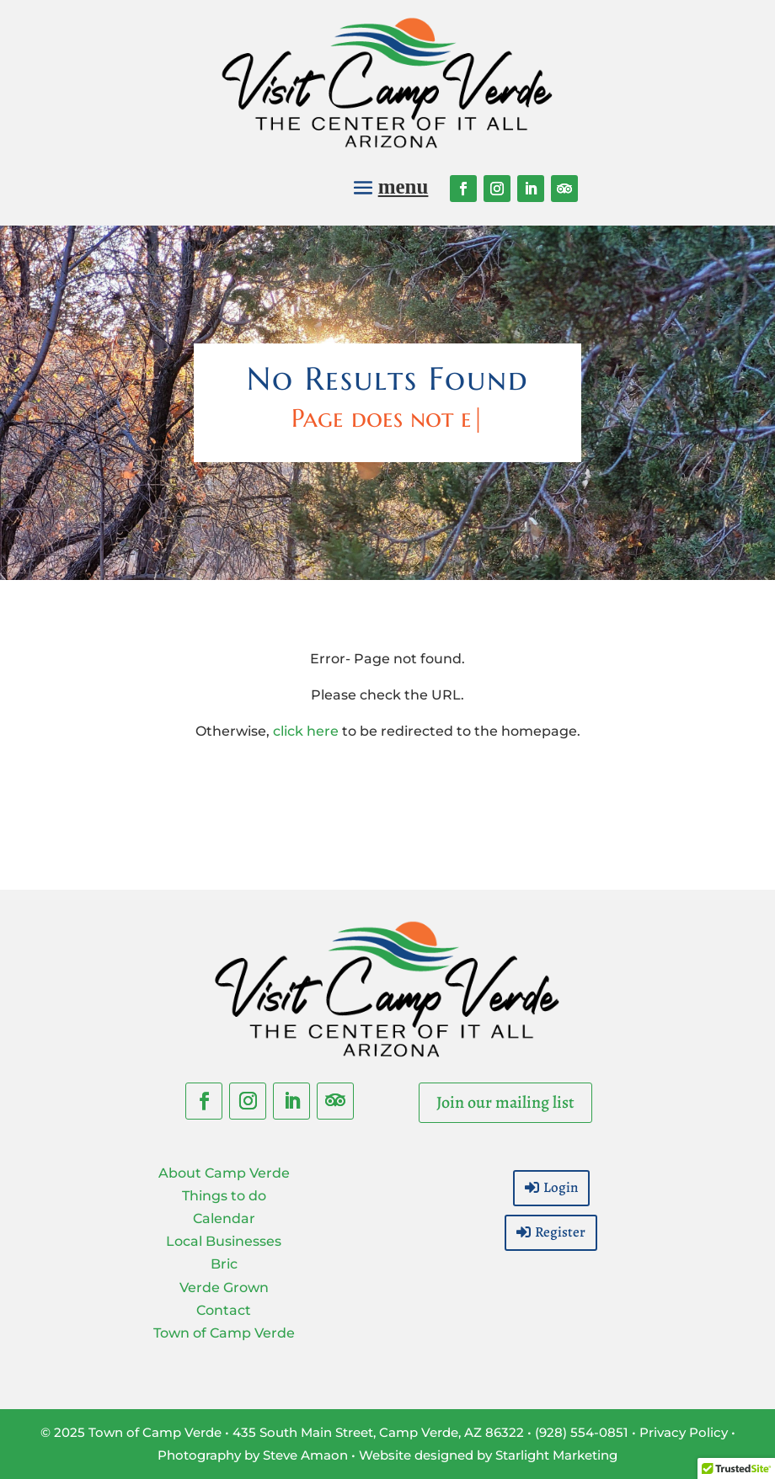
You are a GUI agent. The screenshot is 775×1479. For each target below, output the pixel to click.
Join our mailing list (505, 1102)
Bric (224, 1264)
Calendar (224, 1218)
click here (306, 731)
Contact (223, 1310)
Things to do (224, 1196)
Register (560, 1232)
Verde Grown (224, 1287)
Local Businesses (223, 1241)
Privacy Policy (683, 1432)
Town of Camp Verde (224, 1333)
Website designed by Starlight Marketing (488, 1455)
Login (560, 1187)
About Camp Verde (224, 1173)
